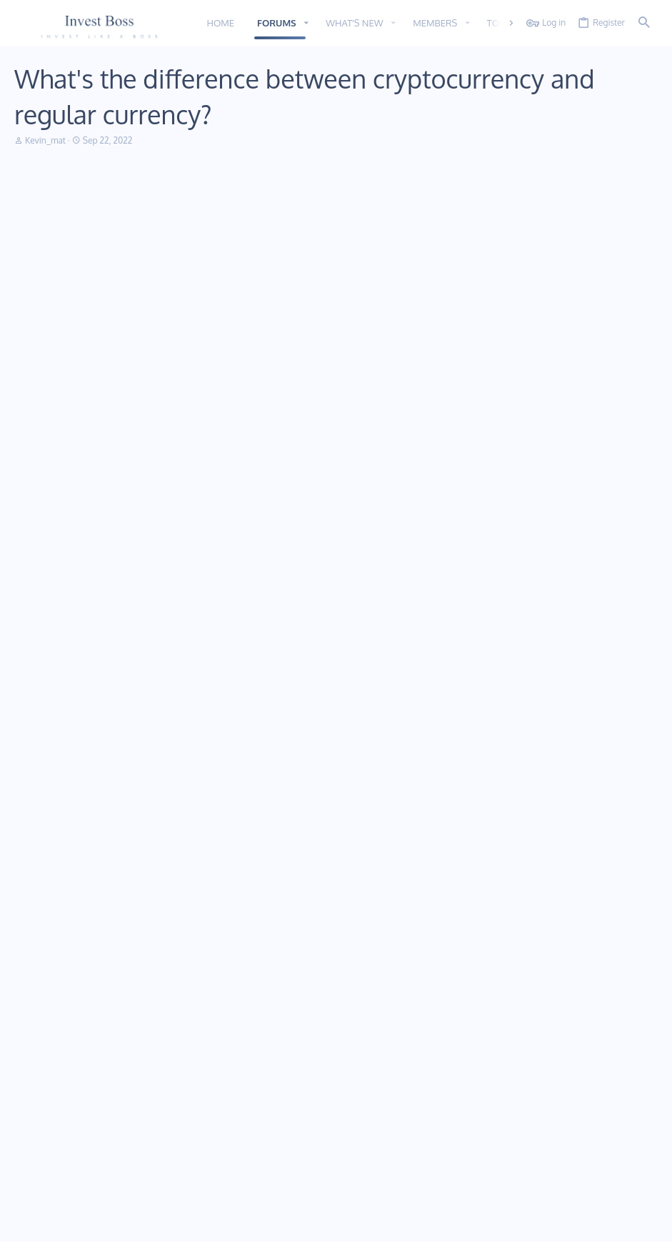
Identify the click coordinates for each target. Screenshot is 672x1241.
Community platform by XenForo (131, 1181)
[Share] (625, 205)
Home (244, 1048)
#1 (643, 204)
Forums (246, 1075)
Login (461, 1048)
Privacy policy (533, 1221)
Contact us (253, 1100)
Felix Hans (68, 621)
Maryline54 (67, 368)
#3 (642, 583)
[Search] (644, 23)
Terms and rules (467, 1221)
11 (22, 1221)
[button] (306, 23)
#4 (642, 695)
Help (577, 1221)
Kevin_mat (45, 140)
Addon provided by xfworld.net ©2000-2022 (100, 1192)
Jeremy (68, 733)
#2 (642, 330)
